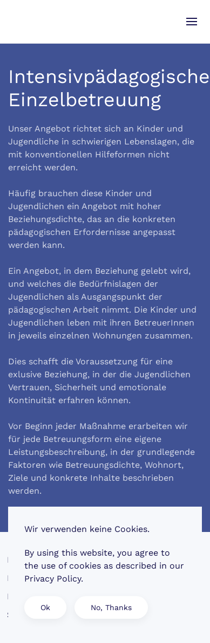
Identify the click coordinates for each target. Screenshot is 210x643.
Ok (45, 607)
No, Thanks (111, 607)
